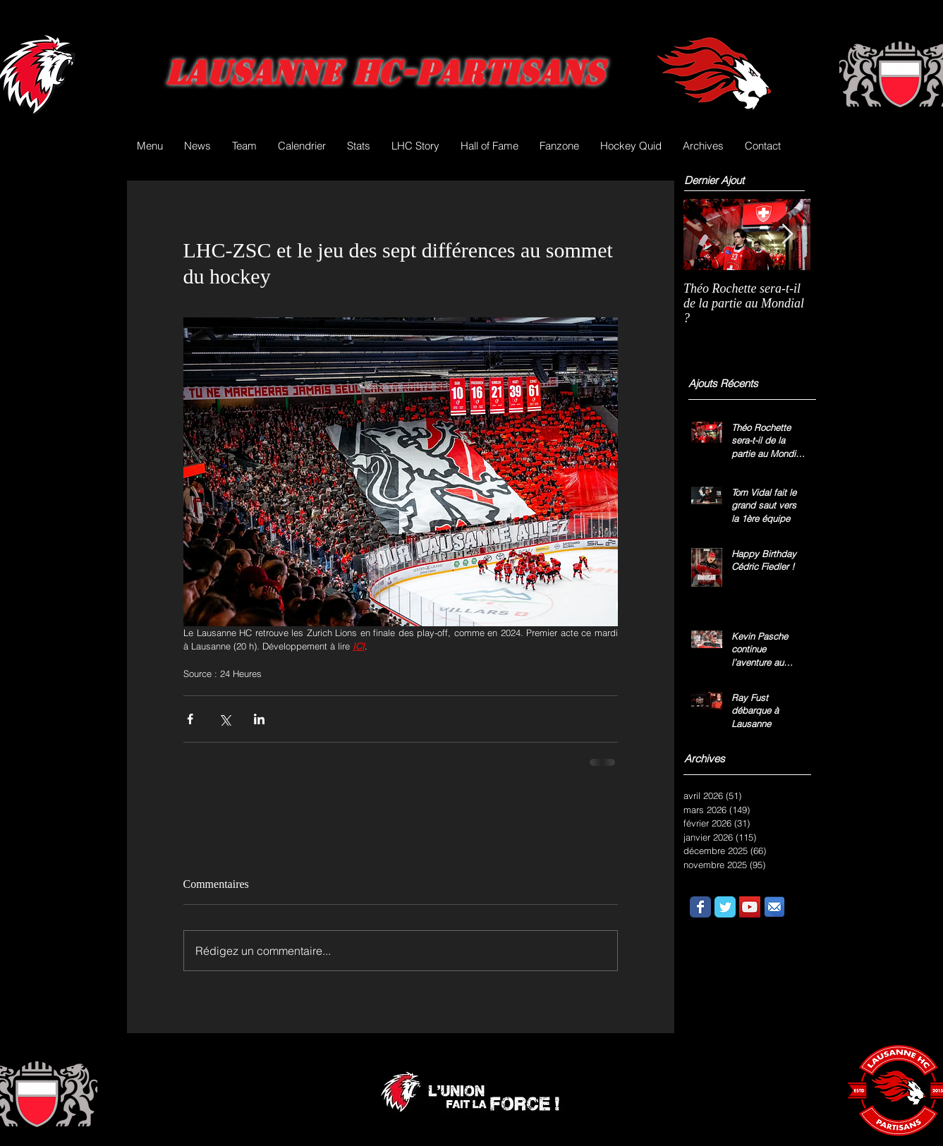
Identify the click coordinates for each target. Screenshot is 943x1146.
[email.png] (774, 907)
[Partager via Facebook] (190, 719)
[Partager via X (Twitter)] (224, 719)
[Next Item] (787, 234)
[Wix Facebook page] (700, 907)
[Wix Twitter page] (725, 907)
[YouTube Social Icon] (749, 907)
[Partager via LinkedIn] (259, 719)
